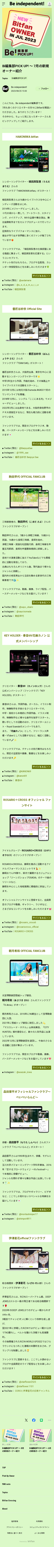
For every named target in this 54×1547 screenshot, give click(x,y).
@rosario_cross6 (27, 922)
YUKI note (6, 1483)
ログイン (49, 4)
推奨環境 (14, 1521)
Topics (5, 78)
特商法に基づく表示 (14, 1533)
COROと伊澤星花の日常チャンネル (32, 1391)
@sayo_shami (26, 607)
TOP (4, 1467)
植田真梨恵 (20, 289)
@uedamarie (25, 280)
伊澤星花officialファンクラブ (27, 1238)
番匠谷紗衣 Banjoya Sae (26, 457)
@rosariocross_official (27, 927)
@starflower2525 (27, 1382)
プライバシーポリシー (14, 1527)
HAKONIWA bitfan (27, 136)
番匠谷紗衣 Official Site (27, 309)
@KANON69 (25, 771)
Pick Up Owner (8, 1475)
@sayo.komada (24, 611)
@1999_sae (22, 452)
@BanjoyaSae (25, 448)
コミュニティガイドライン (39, 1527)
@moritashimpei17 (28, 1214)
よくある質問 (39, 1533)
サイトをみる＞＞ (41, 276)
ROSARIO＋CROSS (24, 931)
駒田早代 (19, 616)
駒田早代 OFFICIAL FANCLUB (27, 476)
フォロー (43, 88)
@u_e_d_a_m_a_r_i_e (28, 285)
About (4, 1508)
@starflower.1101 (25, 1386)
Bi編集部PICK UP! (19, 78)
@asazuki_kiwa (24, 1072)
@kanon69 (22, 776)
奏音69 (18, 780)
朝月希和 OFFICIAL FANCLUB (27, 951)
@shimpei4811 (24, 1218)
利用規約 (39, 1521)
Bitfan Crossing (9, 1500)
